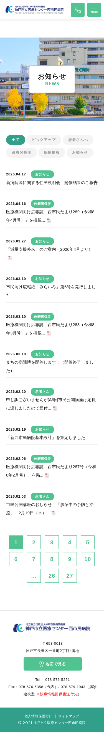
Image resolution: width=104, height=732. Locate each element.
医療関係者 (22, 152)
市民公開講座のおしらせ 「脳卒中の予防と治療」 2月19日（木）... (49, 508)
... (34, 576)
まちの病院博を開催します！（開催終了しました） (49, 366)
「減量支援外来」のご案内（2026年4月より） (49, 249)
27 (69, 576)
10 (87, 559)
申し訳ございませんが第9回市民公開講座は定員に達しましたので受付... (51, 403)
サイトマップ (68, 716)
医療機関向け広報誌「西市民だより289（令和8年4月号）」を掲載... (50, 215)
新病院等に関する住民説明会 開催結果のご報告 (52, 182)
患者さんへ (78, 140)
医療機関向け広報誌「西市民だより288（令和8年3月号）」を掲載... (50, 328)
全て (16, 140)
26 (52, 576)
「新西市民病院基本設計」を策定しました (45, 437)
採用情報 (52, 152)
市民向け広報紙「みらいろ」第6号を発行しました (51, 290)
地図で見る (52, 664)
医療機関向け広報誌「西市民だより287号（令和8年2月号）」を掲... (51, 470)
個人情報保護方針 (38, 716)
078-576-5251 (57, 680)
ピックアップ (44, 140)
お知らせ (80, 152)
